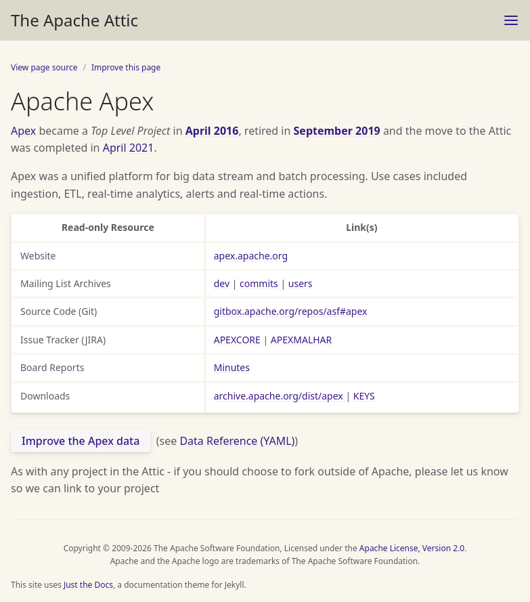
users (300, 283)
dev (221, 283)
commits (259, 283)
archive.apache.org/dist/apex (278, 395)
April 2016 (212, 130)
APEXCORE (237, 339)
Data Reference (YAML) (236, 440)
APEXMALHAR (301, 339)
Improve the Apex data (80, 440)
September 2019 (337, 130)
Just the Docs (88, 584)
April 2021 (128, 147)
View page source (44, 67)
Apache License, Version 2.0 (411, 548)
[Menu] (511, 20)
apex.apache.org (251, 255)
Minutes (232, 367)
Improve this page (125, 67)
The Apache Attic (74, 20)
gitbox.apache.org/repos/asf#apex (291, 311)
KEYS (364, 395)
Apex (23, 130)
